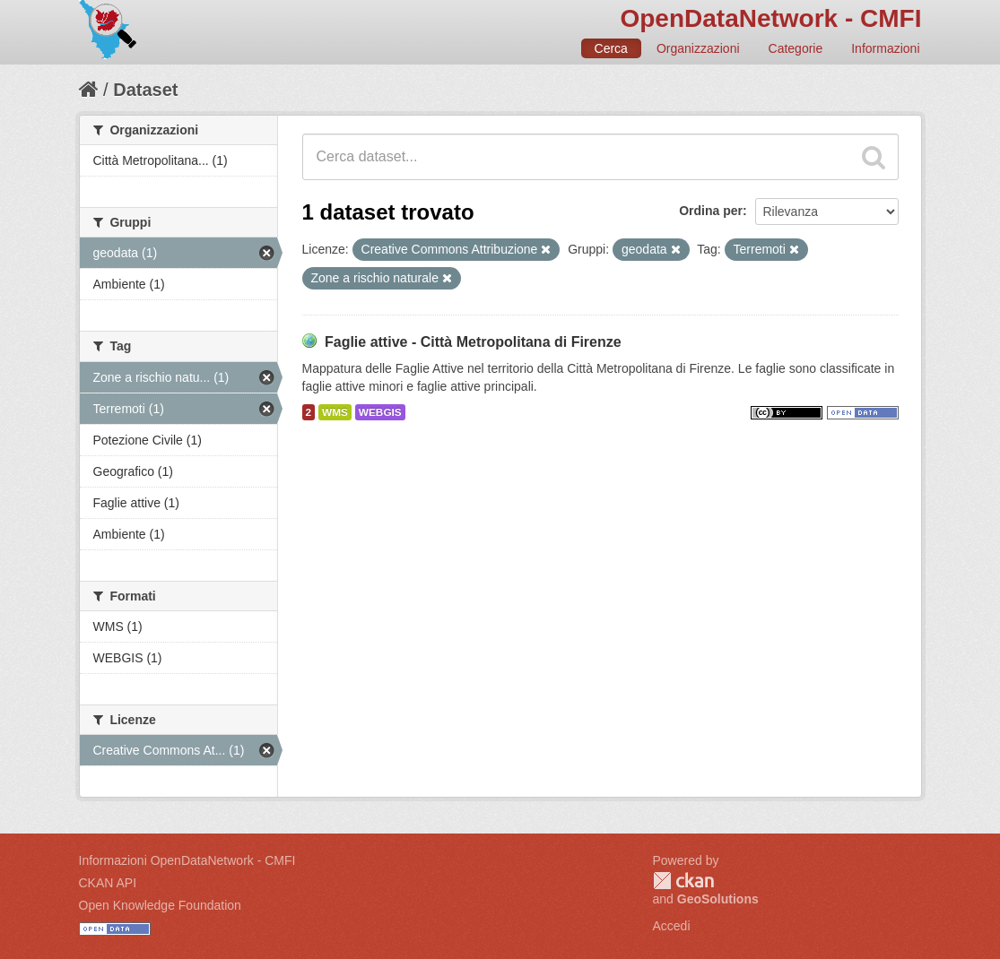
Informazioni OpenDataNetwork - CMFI (187, 860)
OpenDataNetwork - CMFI (770, 18)
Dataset (145, 89)
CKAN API (108, 883)
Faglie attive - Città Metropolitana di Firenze (473, 342)
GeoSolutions (718, 899)
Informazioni (885, 48)
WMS (335, 412)
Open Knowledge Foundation (160, 905)
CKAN (683, 880)
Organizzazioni (698, 48)
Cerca (611, 48)
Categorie (796, 48)
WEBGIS (380, 412)
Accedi (672, 926)
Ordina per (711, 210)
